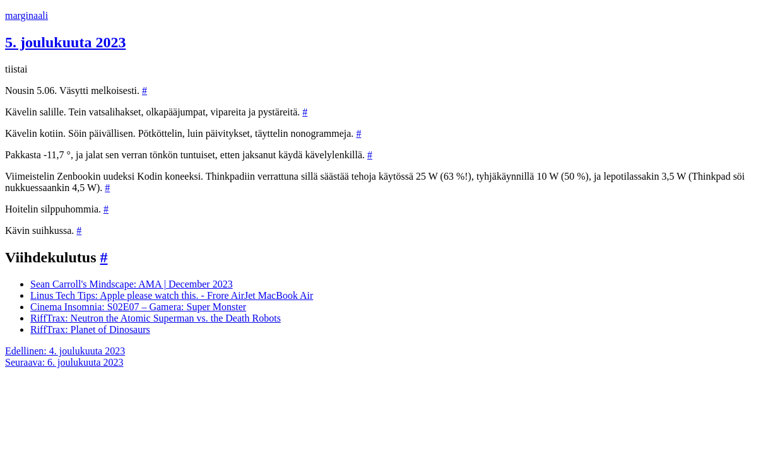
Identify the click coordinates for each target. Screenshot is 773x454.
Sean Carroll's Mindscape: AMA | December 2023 (131, 284)
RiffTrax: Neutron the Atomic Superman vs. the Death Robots (155, 318)
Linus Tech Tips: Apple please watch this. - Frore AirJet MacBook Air (171, 295)
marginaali (26, 15)
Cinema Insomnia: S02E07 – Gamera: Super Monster (138, 306)
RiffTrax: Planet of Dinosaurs (90, 329)
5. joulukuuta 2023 (65, 42)
